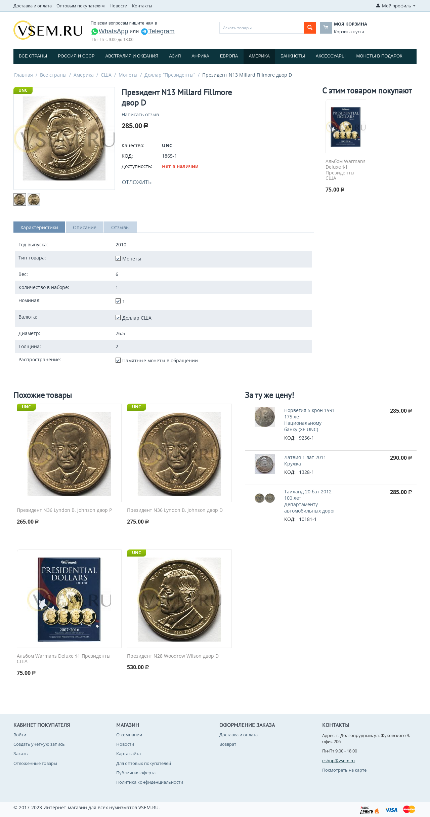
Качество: (133, 145)
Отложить (137, 182)
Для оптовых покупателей (143, 763)
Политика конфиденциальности (149, 782)
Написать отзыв (140, 114)
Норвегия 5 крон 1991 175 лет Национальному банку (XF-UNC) (309, 420)
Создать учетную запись (39, 744)
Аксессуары (331, 55)
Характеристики (39, 227)
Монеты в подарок (379, 55)
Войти (19, 735)
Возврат (227, 744)
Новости (118, 6)
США (106, 75)
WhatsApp (109, 31)
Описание (84, 227)
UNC (23, 90)
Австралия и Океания (132, 55)
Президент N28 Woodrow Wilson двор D (173, 656)
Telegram (157, 31)
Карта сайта (128, 753)
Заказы (21, 753)
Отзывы (120, 227)
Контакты (142, 6)
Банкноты (293, 55)
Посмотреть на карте (344, 770)
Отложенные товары (35, 763)
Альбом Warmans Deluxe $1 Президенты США (346, 170)
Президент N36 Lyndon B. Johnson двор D (175, 510)
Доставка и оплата (32, 6)
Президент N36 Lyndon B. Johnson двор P (64, 510)
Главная (23, 75)
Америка (259, 55)
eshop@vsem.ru (338, 761)
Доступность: (137, 166)
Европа (229, 55)
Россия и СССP (76, 55)
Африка (200, 55)
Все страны (33, 55)
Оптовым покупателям (80, 6)
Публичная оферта (136, 773)
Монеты (128, 75)
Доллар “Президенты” (169, 75)
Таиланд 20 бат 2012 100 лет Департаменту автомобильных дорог (309, 501)
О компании (129, 735)
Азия (175, 55)
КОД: (127, 156)
